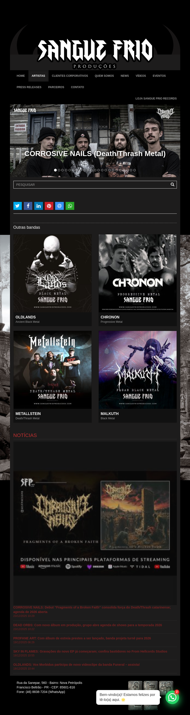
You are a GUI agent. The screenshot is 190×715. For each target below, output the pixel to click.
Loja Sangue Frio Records (156, 98)
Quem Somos (104, 75)
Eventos (159, 75)
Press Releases (29, 87)
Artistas (38, 75)
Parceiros (56, 87)
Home (21, 75)
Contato (77, 87)
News (125, 75)
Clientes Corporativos (70, 75)
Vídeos (141, 75)
